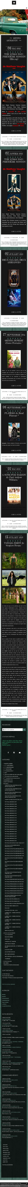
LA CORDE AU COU (7, 1024)
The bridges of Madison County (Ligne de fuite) (12, 977)
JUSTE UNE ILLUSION (7, 1030)
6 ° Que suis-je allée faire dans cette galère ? (17, 392)
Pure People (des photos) (7, 975)
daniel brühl (6, 325)
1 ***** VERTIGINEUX (8, 765)
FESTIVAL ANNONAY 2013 (11, 815)
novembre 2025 (6, 1154)
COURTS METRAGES (8, 781)
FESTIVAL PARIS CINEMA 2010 (11, 905)
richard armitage (21, 324)
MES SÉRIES (6, 963)
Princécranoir (5, 1118)
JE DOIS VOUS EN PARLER (9, 933)
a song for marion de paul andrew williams (15, 526)
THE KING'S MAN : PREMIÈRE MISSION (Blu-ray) (14, 56)
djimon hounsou (11, 143)
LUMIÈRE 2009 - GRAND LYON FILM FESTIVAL (12, 920)
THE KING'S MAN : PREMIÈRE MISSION (14, 160)
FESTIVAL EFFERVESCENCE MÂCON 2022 (14, 893)
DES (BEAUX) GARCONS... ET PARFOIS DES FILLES (14, 946)
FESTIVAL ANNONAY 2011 (11, 811)
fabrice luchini (10, 398)
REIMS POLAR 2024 (9, 930)
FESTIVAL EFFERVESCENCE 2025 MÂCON (14, 888)
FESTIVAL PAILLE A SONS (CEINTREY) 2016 (14, 903)
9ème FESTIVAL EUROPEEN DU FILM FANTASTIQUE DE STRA (13, 796)
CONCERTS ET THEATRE (10, 941)
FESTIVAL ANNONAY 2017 (11, 824)
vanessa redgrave (13, 527)
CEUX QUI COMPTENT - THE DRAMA (11, 1057)
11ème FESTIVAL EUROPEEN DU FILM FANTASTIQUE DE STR (13, 789)
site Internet (20, 123)
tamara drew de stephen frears (12, 715)
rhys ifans (18, 143)
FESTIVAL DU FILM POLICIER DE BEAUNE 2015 (14, 862)
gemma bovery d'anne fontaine (13, 397)
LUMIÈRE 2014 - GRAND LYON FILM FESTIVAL (12, 927)
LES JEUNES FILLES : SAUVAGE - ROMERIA (12, 1041)
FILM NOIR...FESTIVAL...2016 (11, 910)
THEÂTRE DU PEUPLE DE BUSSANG (11, 964)
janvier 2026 (5, 1150)
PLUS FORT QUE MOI (7, 1051)
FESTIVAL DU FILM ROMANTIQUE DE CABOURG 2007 (13, 873)
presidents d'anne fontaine (12, 322)
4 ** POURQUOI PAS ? (8, 770)
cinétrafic (12, 142)
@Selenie (4, 1080)
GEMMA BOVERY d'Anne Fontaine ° (14, 341)
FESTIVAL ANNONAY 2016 (11, 822)
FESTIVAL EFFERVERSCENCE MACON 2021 (14, 879)
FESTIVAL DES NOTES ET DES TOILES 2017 (14, 842)
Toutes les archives (7, 1164)
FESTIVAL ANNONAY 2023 (11, 836)
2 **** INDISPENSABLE (8, 767)
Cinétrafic (11, 111)
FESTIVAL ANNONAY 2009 (11, 806)
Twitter (22, 125)
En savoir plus (17, 1185)
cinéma (7, 142)
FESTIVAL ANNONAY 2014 (11, 817)
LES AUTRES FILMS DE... (10, 951)
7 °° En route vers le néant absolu (10, 776)
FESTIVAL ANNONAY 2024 (11, 838)
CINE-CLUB (7, 939)
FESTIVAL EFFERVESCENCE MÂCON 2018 (14, 890)
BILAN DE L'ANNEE (9, 936)
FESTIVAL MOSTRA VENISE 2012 (12, 899)
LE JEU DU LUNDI (8, 949)
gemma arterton (21, 243)
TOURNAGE (7, 958)
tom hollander (20, 144)
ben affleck (20, 458)
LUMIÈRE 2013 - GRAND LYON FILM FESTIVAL (12, 924)
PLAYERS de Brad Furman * (14, 414)
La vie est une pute (7, 961)
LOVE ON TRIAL (6, 1068)
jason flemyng (18, 398)
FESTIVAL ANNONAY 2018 (11, 827)
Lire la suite (16, 131)
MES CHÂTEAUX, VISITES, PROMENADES (14, 956)
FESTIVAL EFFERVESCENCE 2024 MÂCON (14, 886)
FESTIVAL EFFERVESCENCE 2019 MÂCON (14, 884)
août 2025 (5, 1160)
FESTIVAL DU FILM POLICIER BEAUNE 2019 (14, 855)
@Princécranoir (5, 1106)
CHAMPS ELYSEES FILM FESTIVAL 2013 (13, 799)
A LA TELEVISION (9, 934)
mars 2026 (5, 1146)
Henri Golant (5, 1002)
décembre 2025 (6, 1152)
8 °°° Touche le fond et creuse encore (11, 778)
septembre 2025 (6, 1158)
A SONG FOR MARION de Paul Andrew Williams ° (14, 477)
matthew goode (14, 244)
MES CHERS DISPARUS (10, 954)
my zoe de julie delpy (11, 324)
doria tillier (19, 323)
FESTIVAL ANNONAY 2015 (11, 820)
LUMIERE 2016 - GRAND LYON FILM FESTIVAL (12, 917)
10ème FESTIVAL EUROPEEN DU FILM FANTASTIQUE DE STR (13, 786)
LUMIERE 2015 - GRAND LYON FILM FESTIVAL (12, 913)
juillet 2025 (5, 1161)
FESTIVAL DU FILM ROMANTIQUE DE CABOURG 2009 (13, 876)
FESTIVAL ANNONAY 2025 (11, 840)
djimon (2, 244)
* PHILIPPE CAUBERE (8, 763)
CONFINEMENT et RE (8, 780)
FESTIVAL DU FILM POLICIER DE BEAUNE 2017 (14, 869)
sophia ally (22, 325)
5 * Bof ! (9, 456)
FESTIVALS (5, 783)
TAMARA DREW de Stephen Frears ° (14, 544)
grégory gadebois (11, 323)
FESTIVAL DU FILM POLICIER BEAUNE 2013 (14, 851)
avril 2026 (5, 1144)
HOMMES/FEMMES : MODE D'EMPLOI (11, 1047)
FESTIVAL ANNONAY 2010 (11, 808)
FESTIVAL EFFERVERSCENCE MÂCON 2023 (14, 881)
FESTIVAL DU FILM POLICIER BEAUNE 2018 (14, 853)
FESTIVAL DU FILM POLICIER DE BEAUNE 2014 (14, 858)
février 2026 (5, 1148)
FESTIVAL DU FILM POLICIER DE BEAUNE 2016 (14, 866)
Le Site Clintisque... (6, 973)
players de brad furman (11, 458)
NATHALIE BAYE (6, 1019)
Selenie (3, 1093)
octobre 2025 (6, 1156)
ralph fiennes (19, 142)
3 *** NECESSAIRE (12, 136)
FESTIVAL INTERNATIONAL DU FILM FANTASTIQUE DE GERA (13, 896)
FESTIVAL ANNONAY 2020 (11, 831)
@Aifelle (4, 1136)
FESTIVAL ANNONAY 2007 (11, 801)
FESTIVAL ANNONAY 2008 (11, 804)
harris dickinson (12, 144)
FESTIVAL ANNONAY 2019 (11, 829)
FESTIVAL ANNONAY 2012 (11, 813)
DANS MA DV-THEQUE (21, 136)
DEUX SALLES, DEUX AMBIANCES (14, 261)
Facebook (15, 125)
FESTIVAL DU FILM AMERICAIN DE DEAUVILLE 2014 (12, 846)
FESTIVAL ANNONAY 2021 (11, 833)
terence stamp (4, 527)
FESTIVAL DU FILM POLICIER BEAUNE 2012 (14, 848)
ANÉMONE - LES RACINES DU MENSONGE (12, 1062)
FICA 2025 (7, 908)
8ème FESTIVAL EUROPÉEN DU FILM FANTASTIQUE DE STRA (13, 793)
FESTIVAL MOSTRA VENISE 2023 (12, 901)
